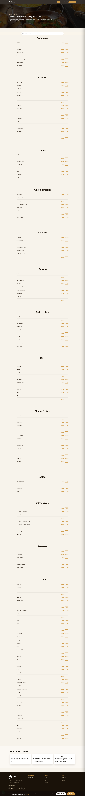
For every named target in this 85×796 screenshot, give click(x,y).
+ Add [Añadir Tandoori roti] (66, 432)
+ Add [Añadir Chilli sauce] (66, 49)
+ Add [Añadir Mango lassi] (66, 584)
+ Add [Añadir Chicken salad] (66, 488)
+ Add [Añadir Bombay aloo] (66, 346)
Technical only (61, 793)
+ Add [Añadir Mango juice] (66, 597)
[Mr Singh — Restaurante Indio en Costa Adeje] (11, 2)
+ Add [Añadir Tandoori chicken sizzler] (66, 247)
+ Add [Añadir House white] (66, 676)
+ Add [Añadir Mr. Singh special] (66, 82)
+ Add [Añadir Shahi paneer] (66, 194)
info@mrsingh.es (11, 785)
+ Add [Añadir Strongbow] (66, 656)
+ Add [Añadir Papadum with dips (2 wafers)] (66, 59)
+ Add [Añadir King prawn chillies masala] (66, 204)
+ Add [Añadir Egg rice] (66, 369)
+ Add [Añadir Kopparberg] (66, 653)
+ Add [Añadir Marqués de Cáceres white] (66, 689)
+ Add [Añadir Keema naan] (66, 458)
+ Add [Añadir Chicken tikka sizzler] (66, 257)
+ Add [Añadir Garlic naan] (66, 461)
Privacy (63, 779)
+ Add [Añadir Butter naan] (66, 438)
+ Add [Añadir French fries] (66, 534)
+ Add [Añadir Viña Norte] (66, 705)
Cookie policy (27, 794)
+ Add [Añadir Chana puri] (66, 105)
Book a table (72, 2)
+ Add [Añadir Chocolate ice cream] (66, 564)
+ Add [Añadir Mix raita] (66, 42)
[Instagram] (9, 788)
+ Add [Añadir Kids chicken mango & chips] (66, 508)
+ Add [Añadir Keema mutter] (66, 207)
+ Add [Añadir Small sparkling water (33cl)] (66, 610)
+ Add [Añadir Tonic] (66, 620)
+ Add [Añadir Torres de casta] (66, 728)
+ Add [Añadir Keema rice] (66, 389)
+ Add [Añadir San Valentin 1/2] (66, 718)
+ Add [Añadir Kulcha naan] (66, 448)
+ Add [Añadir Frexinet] (66, 735)
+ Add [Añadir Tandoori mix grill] (66, 240)
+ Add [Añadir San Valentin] (66, 715)
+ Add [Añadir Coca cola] (66, 643)
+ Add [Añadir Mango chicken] (66, 220)
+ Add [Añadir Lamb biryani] (66, 293)
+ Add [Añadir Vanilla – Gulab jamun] (66, 551)
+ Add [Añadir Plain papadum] (66, 65)
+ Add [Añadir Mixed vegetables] (66, 161)
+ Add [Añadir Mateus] (66, 725)
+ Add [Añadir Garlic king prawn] (66, 95)
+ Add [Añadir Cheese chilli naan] (66, 435)
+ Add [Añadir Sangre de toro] (66, 702)
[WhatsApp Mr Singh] (66, 2)
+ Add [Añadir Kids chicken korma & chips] (66, 514)
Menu (29, 2)
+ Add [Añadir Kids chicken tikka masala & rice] (66, 524)
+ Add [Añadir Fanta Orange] (66, 633)
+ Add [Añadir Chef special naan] (66, 415)
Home (19, 2)
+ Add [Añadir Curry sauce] (66, 237)
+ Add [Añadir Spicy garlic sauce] (66, 52)
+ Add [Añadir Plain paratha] (66, 422)
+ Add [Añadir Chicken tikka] (66, 118)
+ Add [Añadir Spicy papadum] (66, 62)
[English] (59, 2)
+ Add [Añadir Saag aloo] (66, 336)
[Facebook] (12, 788)
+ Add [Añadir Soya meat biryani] (66, 280)
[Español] (55, 2)
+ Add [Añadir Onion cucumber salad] (66, 481)
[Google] (17, 788)
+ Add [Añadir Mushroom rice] (66, 379)
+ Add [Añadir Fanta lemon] (66, 630)
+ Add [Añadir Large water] (66, 607)
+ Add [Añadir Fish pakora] (66, 85)
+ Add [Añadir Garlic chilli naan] (66, 445)
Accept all (71, 793)
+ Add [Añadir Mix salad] (66, 491)
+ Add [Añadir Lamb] (66, 171)
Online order (35, 2)
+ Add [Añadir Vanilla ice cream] (66, 567)
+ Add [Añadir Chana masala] (66, 326)
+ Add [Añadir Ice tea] (66, 623)
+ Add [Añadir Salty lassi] (66, 587)
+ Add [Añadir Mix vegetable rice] (66, 382)
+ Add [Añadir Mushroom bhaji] (66, 323)
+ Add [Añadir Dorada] (66, 659)
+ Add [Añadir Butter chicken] (66, 214)
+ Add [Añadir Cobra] (66, 669)
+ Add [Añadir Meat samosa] (66, 131)
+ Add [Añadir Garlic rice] (66, 376)
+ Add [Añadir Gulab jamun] (66, 554)
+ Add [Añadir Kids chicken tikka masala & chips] (66, 521)
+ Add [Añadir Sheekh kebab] (66, 108)
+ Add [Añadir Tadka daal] (66, 333)
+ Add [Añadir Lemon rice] (66, 392)
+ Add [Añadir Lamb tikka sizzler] (66, 250)
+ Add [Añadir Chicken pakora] (66, 121)
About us (24, 2)
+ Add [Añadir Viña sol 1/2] (66, 712)
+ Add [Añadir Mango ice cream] (66, 557)
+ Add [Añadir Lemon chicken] (66, 217)
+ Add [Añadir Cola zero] (66, 636)
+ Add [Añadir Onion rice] (66, 366)
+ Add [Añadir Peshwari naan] (66, 455)
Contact (49, 2)
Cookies (63, 780)
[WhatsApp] (14, 788)
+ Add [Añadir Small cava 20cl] (66, 738)
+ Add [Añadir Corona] (66, 646)
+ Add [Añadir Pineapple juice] (66, 600)
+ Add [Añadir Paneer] (66, 158)
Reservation (43, 2)
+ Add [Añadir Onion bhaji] (66, 138)
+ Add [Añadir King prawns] (66, 164)
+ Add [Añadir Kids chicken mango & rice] (66, 511)
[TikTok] (22, 788)
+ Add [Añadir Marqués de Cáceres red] (66, 682)
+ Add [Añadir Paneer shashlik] (66, 128)
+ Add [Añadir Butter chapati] (66, 425)
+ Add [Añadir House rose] (66, 679)
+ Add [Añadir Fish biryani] (66, 283)
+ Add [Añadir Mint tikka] (66, 92)
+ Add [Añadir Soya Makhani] (66, 316)
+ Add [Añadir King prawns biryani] (66, 290)
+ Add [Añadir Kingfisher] (66, 666)
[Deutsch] (63, 2)
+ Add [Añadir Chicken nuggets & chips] (66, 531)
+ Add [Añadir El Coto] (66, 692)
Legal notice (64, 777)
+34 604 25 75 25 (11, 784)
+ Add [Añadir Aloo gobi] (66, 339)
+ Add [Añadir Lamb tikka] (66, 115)
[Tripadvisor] (19, 788)
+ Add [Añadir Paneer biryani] (66, 277)
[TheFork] (24, 788)
